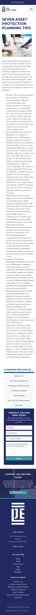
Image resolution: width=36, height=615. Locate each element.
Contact (18, 569)
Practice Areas (18, 564)
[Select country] (8, 438)
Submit (19, 458)
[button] (18, 492)
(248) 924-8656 (18, 2)
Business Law (18, 582)
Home (18, 559)
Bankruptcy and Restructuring (18, 587)
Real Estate (18, 597)
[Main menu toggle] (31, 9)
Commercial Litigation (18, 589)
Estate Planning (18, 592)
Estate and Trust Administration (18, 595)
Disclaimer (18, 572)
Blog (18, 567)
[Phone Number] (19, 438)
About (18, 561)
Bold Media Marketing (22, 611)
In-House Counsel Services (18, 584)
